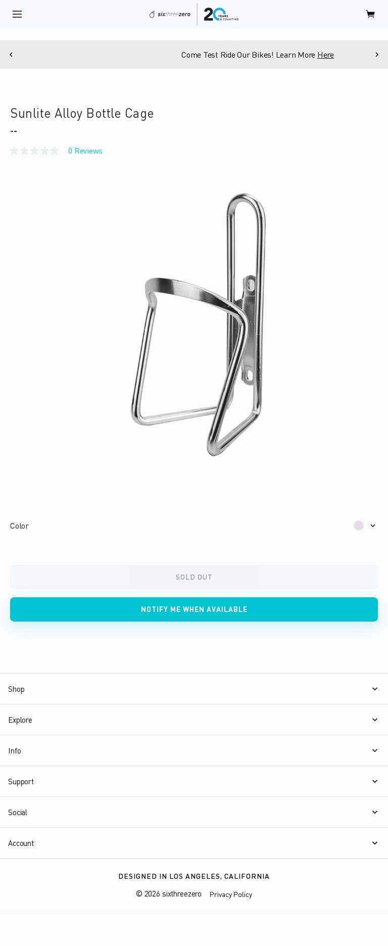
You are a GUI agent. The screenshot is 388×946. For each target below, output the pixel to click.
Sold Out (194, 577)
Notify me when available (194, 609)
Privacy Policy (231, 894)
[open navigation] (17, 14)
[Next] (377, 54)
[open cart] (371, 14)
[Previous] (11, 54)
